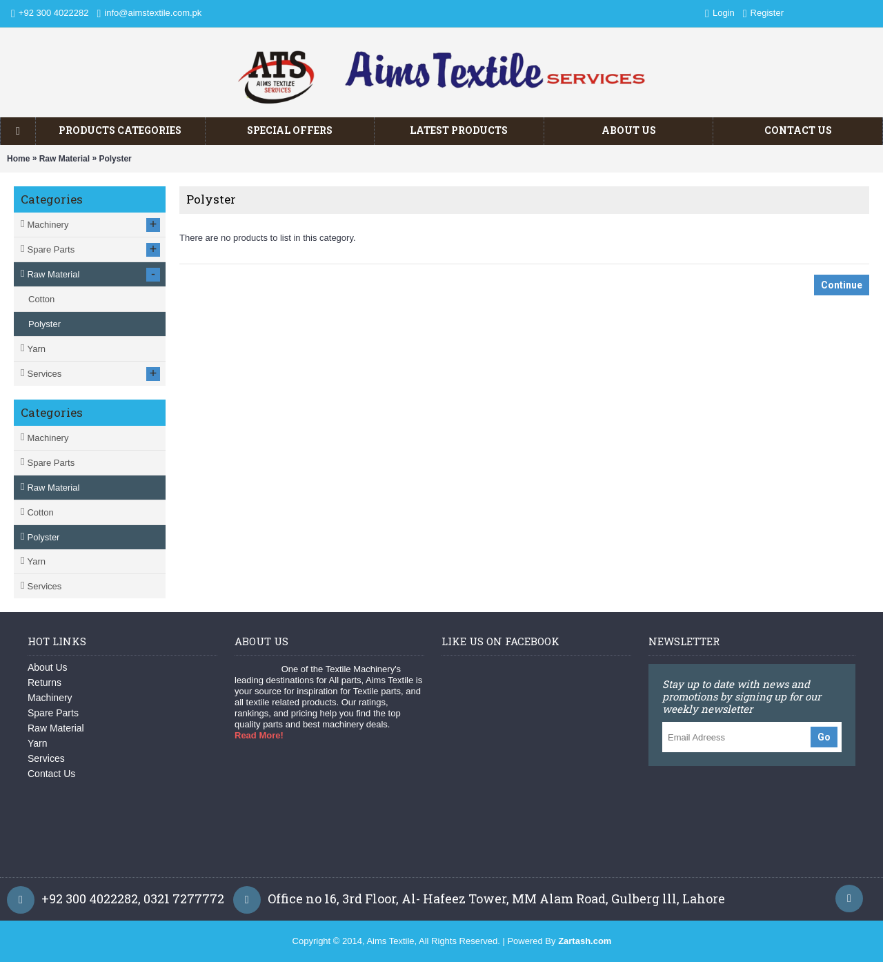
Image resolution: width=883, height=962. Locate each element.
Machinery (47, 438)
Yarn (36, 561)
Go (824, 737)
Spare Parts (51, 463)
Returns (44, 682)
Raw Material (64, 159)
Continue (841, 285)
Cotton (40, 512)
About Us (48, 667)
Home (18, 159)
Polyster (115, 159)
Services (44, 586)
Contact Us (51, 773)
